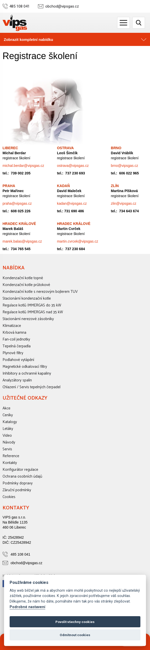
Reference (11, 456)
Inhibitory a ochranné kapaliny (27, 373)
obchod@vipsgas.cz (62, 6)
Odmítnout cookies (75, 635)
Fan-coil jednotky (16, 339)
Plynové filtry (13, 353)
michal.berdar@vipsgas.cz (23, 166)
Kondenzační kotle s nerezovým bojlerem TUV (40, 292)
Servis (7, 449)
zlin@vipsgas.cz (123, 203)
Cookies (9, 497)
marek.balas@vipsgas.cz (22, 241)
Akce (6, 408)
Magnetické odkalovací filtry (25, 367)
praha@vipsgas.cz (17, 203)
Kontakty (10, 463)
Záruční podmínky (17, 490)
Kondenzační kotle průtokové (26, 285)
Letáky (8, 429)
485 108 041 (19, 6)
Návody (9, 442)
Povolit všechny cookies (75, 622)
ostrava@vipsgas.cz (73, 166)
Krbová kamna (14, 332)
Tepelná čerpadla (17, 346)
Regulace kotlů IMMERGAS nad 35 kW (33, 312)
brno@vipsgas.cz (124, 166)
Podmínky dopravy (18, 483)
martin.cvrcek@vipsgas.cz (77, 241)
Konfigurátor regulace (20, 470)
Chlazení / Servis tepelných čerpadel (31, 387)
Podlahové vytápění (18, 360)
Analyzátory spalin (17, 380)
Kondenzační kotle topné (23, 278)
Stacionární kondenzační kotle (27, 298)
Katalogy (10, 422)
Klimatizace (12, 326)
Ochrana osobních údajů (22, 476)
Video (7, 435)
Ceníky (8, 415)
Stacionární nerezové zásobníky (28, 319)
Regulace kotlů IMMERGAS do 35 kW (32, 305)
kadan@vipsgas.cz (72, 203)
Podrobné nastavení (27, 607)
